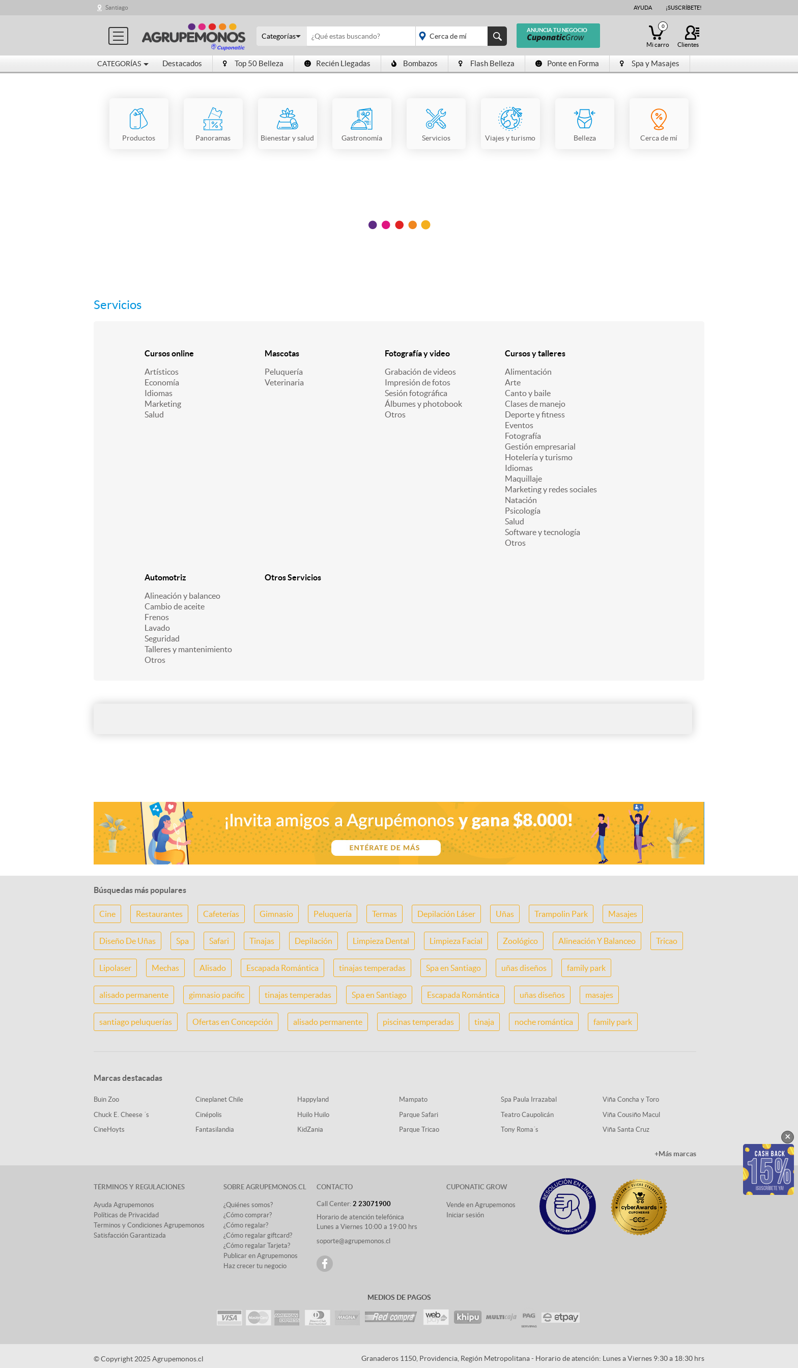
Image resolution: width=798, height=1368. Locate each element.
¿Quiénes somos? (248, 1205)
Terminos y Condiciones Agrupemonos (149, 1225)
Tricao (666, 940)
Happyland (313, 1099)
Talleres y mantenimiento (188, 649)
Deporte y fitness (535, 414)
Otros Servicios (293, 577)
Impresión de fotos (417, 382)
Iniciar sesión (465, 1215)
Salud (154, 414)
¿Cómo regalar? (245, 1225)
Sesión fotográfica (416, 393)
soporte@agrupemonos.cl (353, 1241)
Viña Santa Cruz (626, 1129)
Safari (219, 940)
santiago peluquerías (135, 1021)
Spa (182, 940)
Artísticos (162, 371)
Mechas (165, 967)
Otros (395, 414)
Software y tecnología (542, 532)
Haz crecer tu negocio (255, 1266)
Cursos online (169, 353)
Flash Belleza (487, 63)
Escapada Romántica (282, 967)
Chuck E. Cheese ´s (121, 1115)
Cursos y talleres (535, 353)
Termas (384, 913)
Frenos (157, 617)
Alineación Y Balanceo (597, 940)
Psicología (522, 510)
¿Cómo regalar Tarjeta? (256, 1245)
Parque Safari (418, 1115)
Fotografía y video (417, 353)
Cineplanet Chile (219, 1099)
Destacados (182, 63)
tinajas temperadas (372, 967)
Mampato (413, 1099)
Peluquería (284, 371)
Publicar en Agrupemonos (260, 1256)
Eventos (519, 425)
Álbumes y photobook (423, 403)
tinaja (484, 1021)
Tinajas (261, 940)
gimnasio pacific (216, 994)
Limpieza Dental (381, 940)
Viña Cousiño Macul (631, 1115)
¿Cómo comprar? (247, 1215)
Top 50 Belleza (253, 63)
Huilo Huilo (313, 1115)
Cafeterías (221, 913)
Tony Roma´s (519, 1129)
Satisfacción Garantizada (130, 1235)
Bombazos (414, 63)
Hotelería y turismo (539, 457)
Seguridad (162, 638)
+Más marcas (675, 1154)
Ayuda (643, 8)
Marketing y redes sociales (551, 489)
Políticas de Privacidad (126, 1215)
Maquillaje (523, 478)
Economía (162, 382)
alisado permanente (133, 994)
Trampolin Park (561, 913)
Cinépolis (208, 1115)
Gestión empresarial (540, 446)
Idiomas (159, 393)
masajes (599, 994)
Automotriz (165, 577)
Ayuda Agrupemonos (124, 1205)
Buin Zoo (106, 1099)
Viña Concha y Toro (631, 1099)
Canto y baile (528, 393)
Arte (513, 382)
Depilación (313, 940)
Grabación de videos (420, 371)
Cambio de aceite (175, 606)
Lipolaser (115, 967)
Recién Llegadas (337, 63)
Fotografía (523, 435)
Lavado (157, 627)
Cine (107, 913)
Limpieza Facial (456, 940)
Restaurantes (159, 913)
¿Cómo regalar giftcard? (257, 1235)
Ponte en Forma (567, 63)
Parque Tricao (419, 1129)
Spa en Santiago (453, 967)
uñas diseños (524, 967)
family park (586, 967)
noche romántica (544, 1021)
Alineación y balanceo (182, 595)
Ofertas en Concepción (232, 1021)
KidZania (310, 1129)
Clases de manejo (535, 403)
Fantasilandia (214, 1129)
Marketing (163, 403)
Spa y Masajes (649, 63)
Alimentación (528, 371)
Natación (521, 500)
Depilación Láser (446, 913)
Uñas (505, 913)
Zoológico (520, 940)
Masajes (622, 913)
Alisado (213, 967)
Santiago (116, 7)
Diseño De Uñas (127, 940)
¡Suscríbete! (684, 8)
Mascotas (282, 353)
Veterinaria (284, 382)
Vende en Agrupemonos (481, 1205)
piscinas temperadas (418, 1021)
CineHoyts (109, 1129)
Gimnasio (276, 913)
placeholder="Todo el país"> (459, 36)
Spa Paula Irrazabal (529, 1099)
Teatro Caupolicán (527, 1115)
